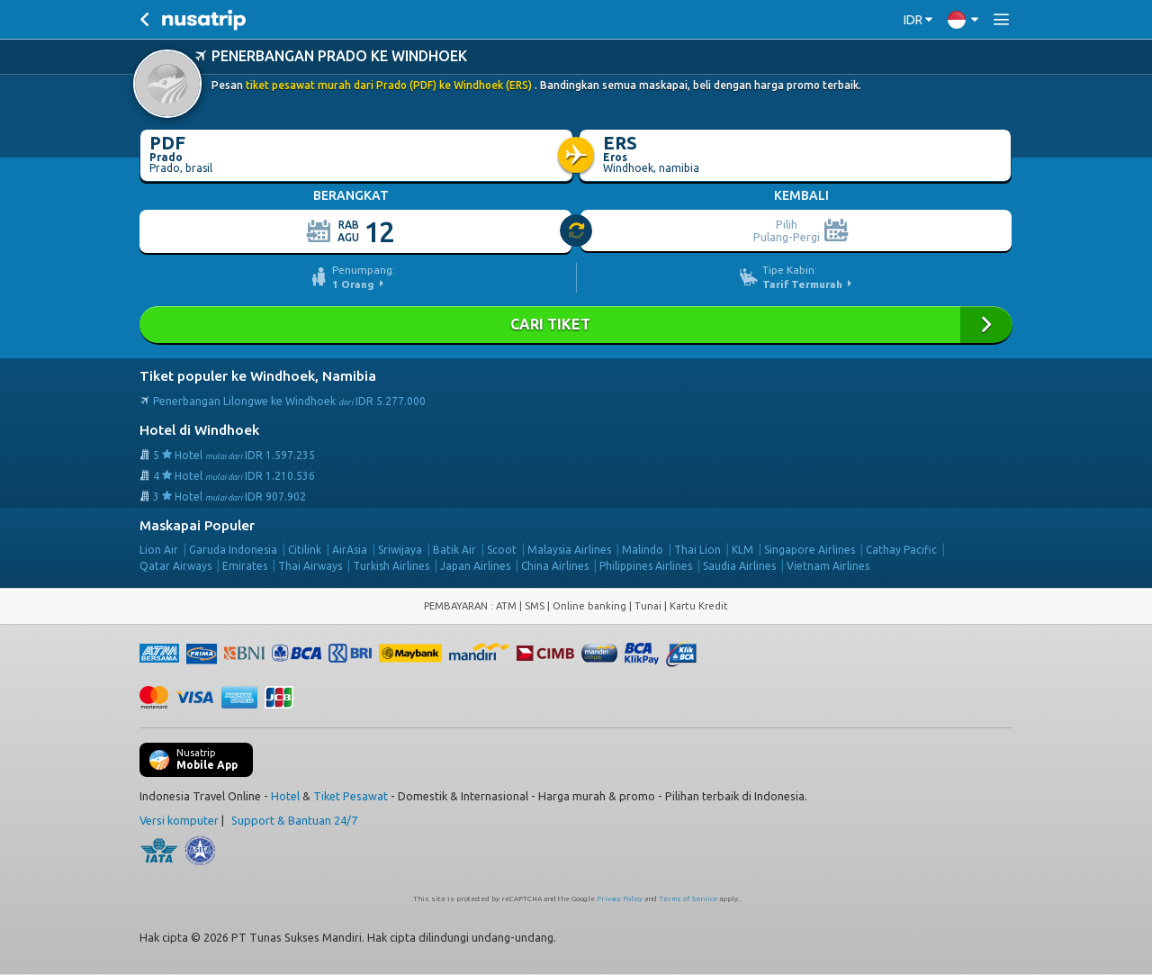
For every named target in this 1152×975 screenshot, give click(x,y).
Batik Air (454, 549)
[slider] (577, 231)
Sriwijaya (400, 549)
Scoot (502, 549)
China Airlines (555, 566)
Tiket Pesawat (350, 796)
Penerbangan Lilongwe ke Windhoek (289, 401)
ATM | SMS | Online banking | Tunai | (583, 605)
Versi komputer (179, 820)
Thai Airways (310, 566)
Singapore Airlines (809, 549)
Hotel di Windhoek (199, 430)
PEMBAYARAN (457, 605)
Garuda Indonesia (233, 549)
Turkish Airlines (391, 566)
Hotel (285, 796)
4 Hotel (234, 476)
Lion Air (159, 549)
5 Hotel (234, 455)
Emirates (244, 566)
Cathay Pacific (901, 549)
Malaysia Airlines (569, 549)
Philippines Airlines (645, 566)
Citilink (304, 549)
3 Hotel (229, 496)
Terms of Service (688, 899)
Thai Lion (697, 549)
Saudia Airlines (739, 566)
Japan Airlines (475, 566)
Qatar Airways (176, 566)
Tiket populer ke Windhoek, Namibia (258, 376)
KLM (742, 549)
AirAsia (349, 549)
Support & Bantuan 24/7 (294, 820)
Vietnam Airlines (828, 566)
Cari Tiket (576, 324)
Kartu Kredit (699, 605)
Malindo (642, 549)
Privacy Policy (620, 899)
